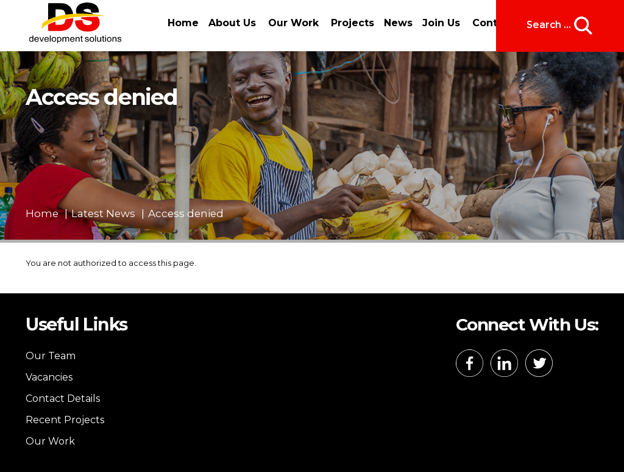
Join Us (441, 23)
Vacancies (49, 377)
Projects (352, 23)
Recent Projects (65, 420)
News (398, 23)
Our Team (51, 356)
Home (183, 23)
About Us (232, 23)
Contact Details (63, 398)
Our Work (293, 23)
